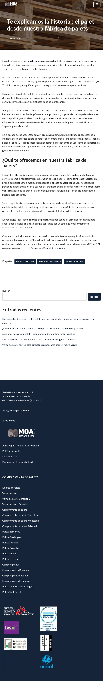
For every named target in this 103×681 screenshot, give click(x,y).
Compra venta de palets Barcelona (20, 515)
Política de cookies (12, 451)
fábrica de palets (32, 60)
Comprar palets (10, 564)
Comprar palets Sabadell (15, 575)
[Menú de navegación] (97, 4)
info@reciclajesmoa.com (52, 247)
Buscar (6, 290)
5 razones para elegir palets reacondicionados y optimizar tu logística (38, 333)
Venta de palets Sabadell (15, 504)
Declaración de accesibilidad (17, 461)
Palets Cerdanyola (12, 537)
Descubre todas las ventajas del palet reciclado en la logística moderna (39, 339)
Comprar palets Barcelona (16, 569)
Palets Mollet (9, 553)
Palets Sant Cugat (11, 591)
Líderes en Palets (11, 487)
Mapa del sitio (9, 456)
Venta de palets (10, 493)
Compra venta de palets (14, 509)
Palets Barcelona (11, 531)
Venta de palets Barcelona (16, 498)
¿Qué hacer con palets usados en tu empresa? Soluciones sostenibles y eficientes (44, 328)
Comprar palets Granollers (16, 580)
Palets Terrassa (10, 558)
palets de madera (74, 261)
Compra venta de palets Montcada (20, 520)
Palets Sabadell (10, 542)
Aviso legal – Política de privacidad (20, 445)
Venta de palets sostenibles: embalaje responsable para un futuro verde (39, 344)
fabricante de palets (50, 261)
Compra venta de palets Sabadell (19, 526)
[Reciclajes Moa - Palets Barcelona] (11, 4)
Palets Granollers (11, 548)
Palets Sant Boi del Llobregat (17, 586)
